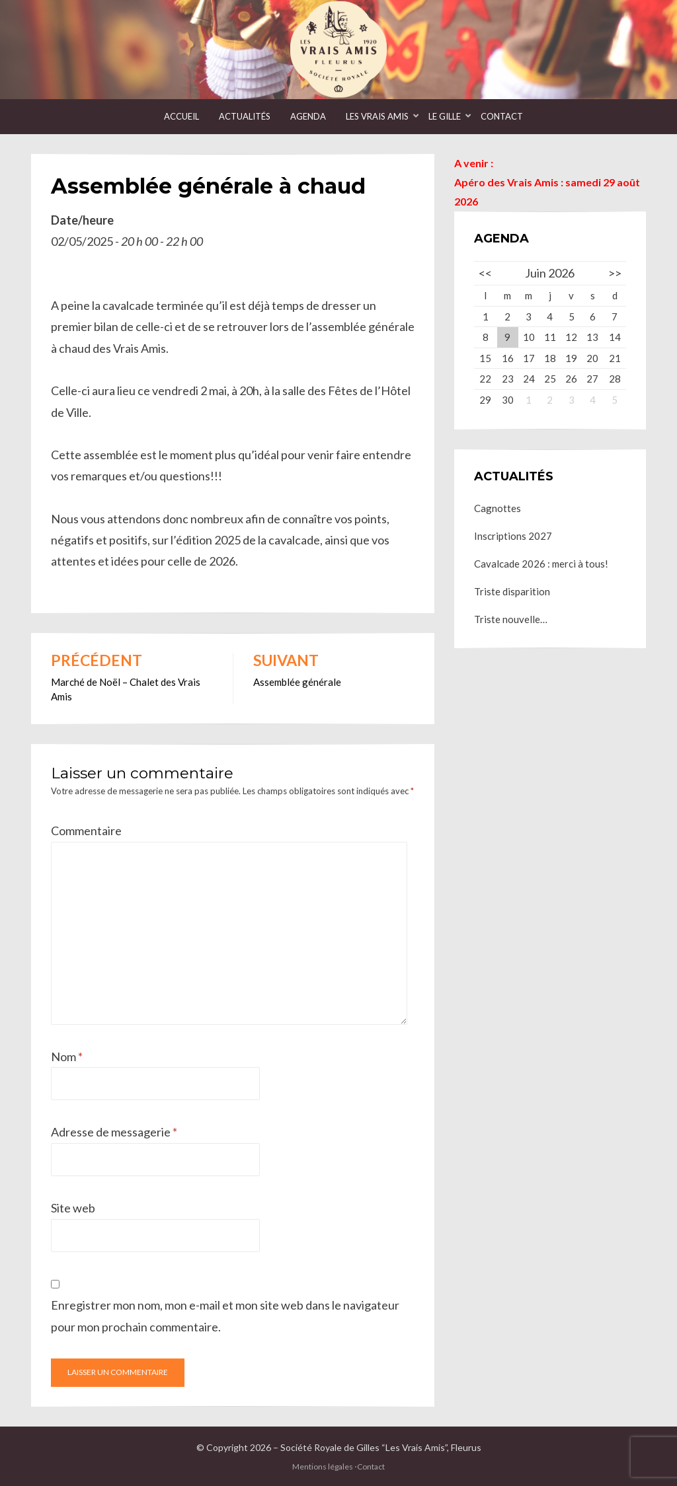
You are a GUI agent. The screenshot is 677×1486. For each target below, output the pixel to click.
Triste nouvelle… (510, 619)
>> (614, 273)
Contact (502, 116)
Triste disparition (512, 591)
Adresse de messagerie (114, 1132)
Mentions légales (322, 1466)
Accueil (181, 116)
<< (485, 273)
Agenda (308, 116)
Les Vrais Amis (377, 116)
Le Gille (444, 116)
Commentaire (86, 830)
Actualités (244, 116)
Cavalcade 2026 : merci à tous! (541, 564)
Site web (73, 1208)
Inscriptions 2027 (513, 536)
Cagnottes (497, 508)
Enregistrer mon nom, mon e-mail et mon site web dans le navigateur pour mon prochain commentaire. (225, 1315)
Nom (67, 1056)
